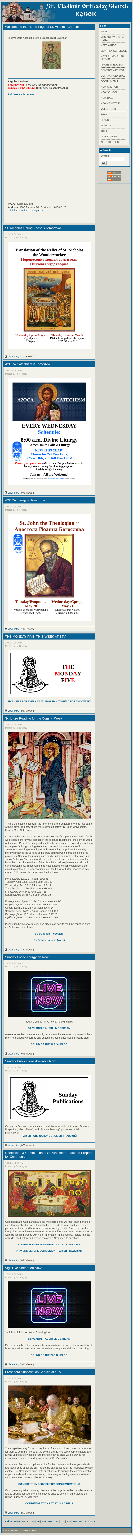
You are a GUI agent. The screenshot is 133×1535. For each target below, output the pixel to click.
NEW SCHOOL (109, 92)
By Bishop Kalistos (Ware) (49, 940)
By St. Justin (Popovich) (49, 933)
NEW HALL (107, 97)
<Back (17, 1521)
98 (33, 1521)
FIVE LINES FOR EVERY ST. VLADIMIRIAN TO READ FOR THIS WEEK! (49, 701)
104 (69, 1521)
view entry (12, 356)
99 (38, 1521)
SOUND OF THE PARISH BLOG (49, 1044)
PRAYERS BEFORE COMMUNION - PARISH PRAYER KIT (49, 1250)
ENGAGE (106, 125)
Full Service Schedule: (21, 94)
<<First (8, 1521)
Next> (83, 1521)
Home (104, 31)
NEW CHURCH (109, 86)
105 (75, 1521)
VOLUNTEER (108, 109)
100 (44, 1521)
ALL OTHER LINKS (111, 142)
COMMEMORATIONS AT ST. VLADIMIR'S (49, 1503)
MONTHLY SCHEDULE (114, 50)
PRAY (104, 114)
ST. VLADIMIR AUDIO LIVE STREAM (49, 1028)
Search (105, 150)
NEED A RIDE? (109, 45)
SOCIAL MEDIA (109, 81)
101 (50, 1521)
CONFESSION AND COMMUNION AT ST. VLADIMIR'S (49, 1244)
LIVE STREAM (109, 136)
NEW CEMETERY (111, 103)
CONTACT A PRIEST (112, 70)
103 (62, 1521)
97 (28, 1521)
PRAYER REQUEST (112, 64)
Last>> (91, 1521)
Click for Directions (18, 210)
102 (56, 1521)
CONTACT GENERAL (113, 75)
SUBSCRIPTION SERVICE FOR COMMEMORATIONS (49, 1484)
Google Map (37, 210)
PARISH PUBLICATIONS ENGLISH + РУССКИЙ (49, 1136)
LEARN (105, 120)
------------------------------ (113, 34)
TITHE (104, 131)
